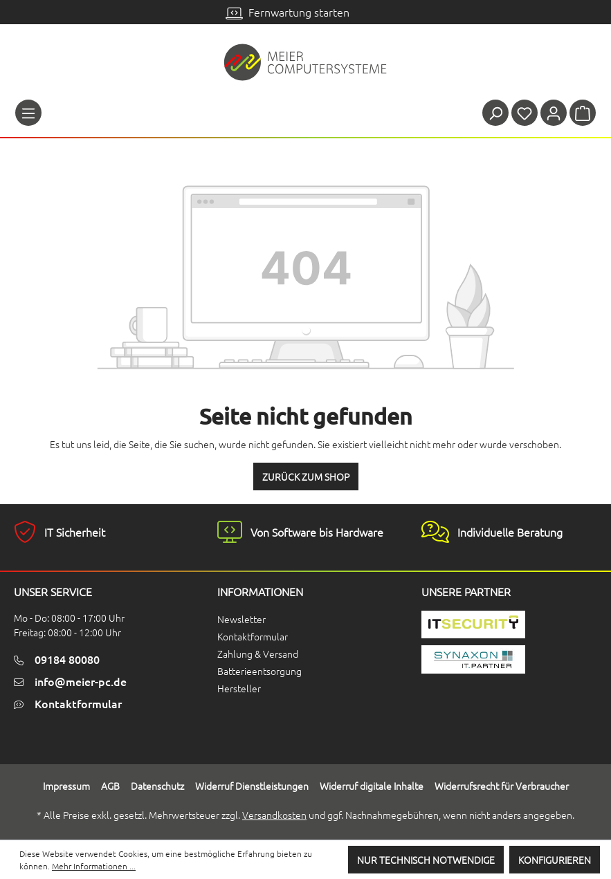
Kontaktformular (78, 703)
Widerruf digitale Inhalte (371, 786)
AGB (110, 786)
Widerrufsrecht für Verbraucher (502, 786)
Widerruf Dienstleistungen (252, 786)
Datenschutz (157, 786)
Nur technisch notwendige (426, 860)
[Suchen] (495, 113)
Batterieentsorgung (259, 671)
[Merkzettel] (524, 113)
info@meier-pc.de (81, 681)
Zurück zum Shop (305, 476)
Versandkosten (274, 815)
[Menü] (28, 113)
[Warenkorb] (582, 113)
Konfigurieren (554, 860)
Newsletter (241, 619)
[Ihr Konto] (553, 113)
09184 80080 (67, 659)
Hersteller (239, 688)
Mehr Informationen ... (94, 865)
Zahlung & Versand (257, 653)
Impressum (66, 786)
